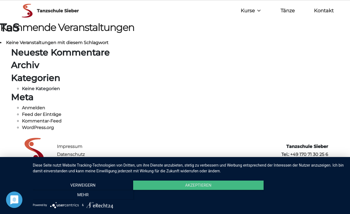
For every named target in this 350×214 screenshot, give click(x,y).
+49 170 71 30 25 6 (309, 154)
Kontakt (324, 11)
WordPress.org (38, 127)
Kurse (251, 10)
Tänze (288, 11)
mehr (298, 195)
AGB (61, 162)
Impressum (69, 146)
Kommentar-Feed (42, 121)
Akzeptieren (189, 195)
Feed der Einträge (41, 114)
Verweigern (79, 195)
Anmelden (33, 107)
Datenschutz (71, 154)
